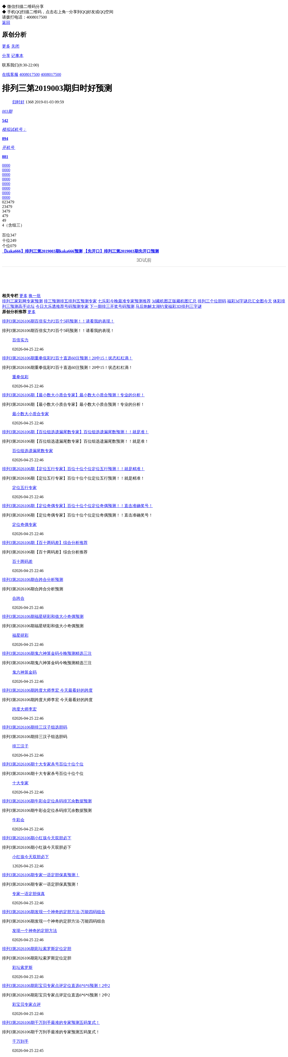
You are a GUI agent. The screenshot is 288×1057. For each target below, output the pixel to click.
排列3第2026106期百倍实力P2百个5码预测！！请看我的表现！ (58, 321)
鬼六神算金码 (24, 672)
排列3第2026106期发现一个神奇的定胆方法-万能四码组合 (53, 912)
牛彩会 (18, 820)
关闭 (15, 46)
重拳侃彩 (20, 377)
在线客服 (10, 74)
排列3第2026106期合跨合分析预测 (32, 579)
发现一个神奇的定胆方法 (34, 930)
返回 (6, 22)
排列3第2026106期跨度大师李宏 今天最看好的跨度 (47, 690)
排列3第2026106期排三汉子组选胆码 (34, 727)
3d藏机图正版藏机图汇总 (174, 301)
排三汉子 (20, 746)
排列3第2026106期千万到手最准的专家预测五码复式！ (51, 1022)
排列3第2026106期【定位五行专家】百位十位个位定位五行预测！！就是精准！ (73, 469)
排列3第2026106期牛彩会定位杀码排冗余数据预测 (47, 801)
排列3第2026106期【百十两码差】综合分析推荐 (45, 542)
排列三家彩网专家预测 (22, 301)
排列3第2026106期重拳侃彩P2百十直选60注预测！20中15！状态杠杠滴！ (67, 358)
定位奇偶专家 (24, 524)
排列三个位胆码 (212, 301)
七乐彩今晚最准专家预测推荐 (124, 301)
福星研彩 (20, 635)
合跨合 (18, 598)
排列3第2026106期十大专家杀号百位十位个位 (43, 764)
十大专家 (20, 783)
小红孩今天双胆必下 (30, 857)
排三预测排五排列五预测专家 (70, 301)
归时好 (18, 102)
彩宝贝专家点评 (26, 1004)
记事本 (17, 55)
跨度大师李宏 (24, 709)
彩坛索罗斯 (22, 967)
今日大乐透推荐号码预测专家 (62, 306)
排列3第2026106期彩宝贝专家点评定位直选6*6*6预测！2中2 (56, 985)
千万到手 (20, 1041)
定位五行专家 (24, 487)
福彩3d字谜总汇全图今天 (249, 301)
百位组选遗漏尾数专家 (32, 451)
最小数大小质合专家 (30, 414)
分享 (6, 55)
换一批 (35, 296)
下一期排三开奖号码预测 (112, 306)
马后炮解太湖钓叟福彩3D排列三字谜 (168, 306)
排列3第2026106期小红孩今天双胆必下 (36, 838)
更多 (6, 46)
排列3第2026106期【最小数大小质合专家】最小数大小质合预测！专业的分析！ (73, 395)
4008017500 (29, 74)
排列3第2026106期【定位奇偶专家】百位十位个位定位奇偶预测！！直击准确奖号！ (77, 506)
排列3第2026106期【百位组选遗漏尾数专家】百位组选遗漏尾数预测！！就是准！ (75, 432)
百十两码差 (22, 561)
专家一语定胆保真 (28, 894)
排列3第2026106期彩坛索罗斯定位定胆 (36, 949)
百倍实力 (20, 340)
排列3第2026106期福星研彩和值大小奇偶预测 (43, 616)
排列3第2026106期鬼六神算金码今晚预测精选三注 (47, 653)
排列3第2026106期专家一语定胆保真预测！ (40, 875)
